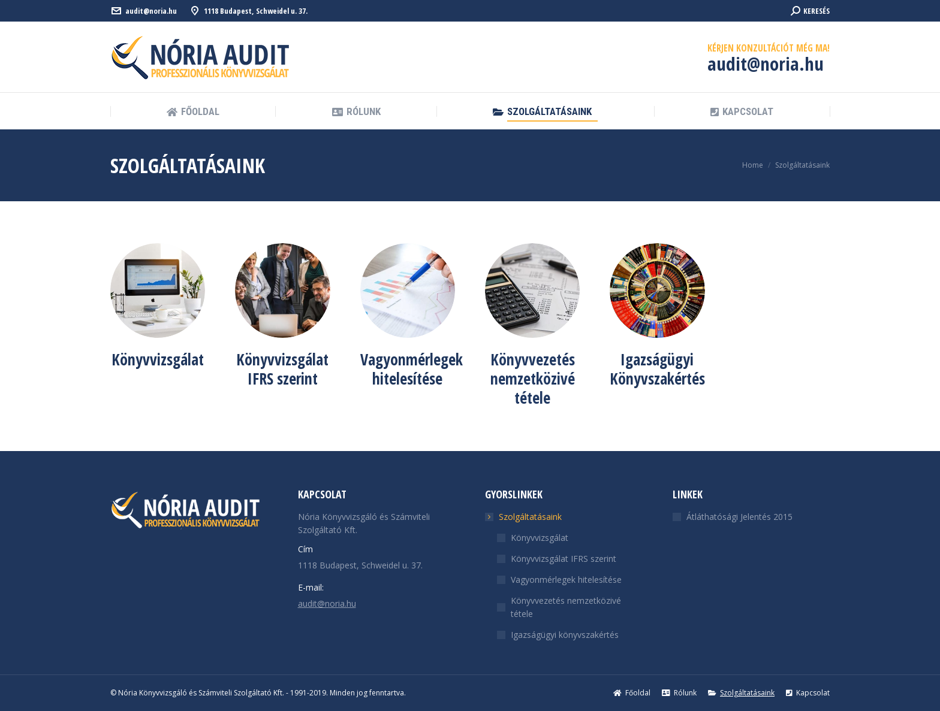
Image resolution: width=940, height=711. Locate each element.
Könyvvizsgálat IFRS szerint (563, 558)
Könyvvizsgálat (539, 537)
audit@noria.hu (151, 10)
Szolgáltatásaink (524, 516)
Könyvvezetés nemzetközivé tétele (566, 607)
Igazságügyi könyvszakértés (565, 634)
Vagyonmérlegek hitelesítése (566, 579)
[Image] (157, 290)
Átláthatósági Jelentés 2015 (739, 516)
